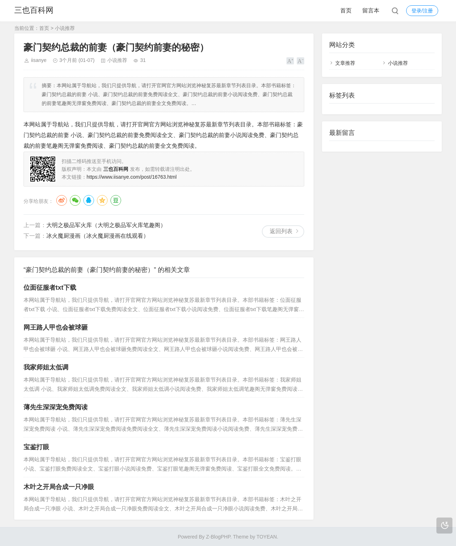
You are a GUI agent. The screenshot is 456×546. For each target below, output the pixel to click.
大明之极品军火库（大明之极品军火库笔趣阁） (106, 225)
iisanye (39, 60)
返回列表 (281, 231)
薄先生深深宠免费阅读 (56, 407)
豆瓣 (115, 200)
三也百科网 (33, 10)
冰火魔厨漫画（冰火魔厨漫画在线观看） (97, 236)
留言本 (370, 10)
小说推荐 (65, 28)
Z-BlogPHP (218, 537)
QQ (88, 200)
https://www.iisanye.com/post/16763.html (132, 177)
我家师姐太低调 (46, 367)
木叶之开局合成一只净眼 (59, 486)
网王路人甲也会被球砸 (56, 327)
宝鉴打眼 (36, 447)
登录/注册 (422, 11)
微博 (61, 200)
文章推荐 (345, 63)
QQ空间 (102, 200)
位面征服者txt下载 (50, 287)
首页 (346, 10)
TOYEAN (266, 537)
